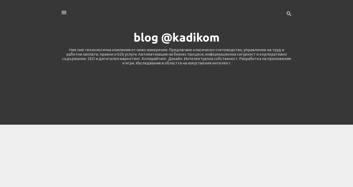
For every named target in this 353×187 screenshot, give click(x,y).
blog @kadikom (177, 37)
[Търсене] (289, 14)
